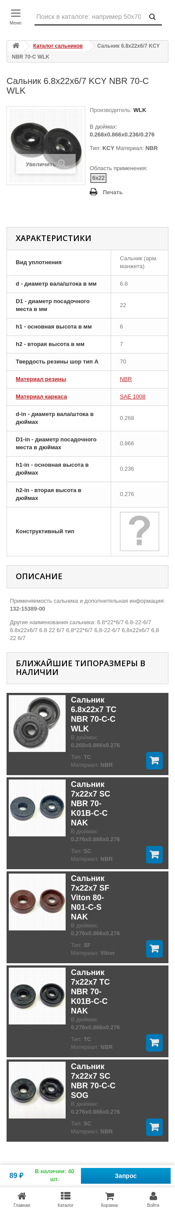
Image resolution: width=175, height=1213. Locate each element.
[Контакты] (17, 17)
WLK (139, 110)
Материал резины (41, 379)
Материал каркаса (41, 396)
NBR (126, 379)
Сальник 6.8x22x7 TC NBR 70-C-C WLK (93, 714)
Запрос (126, 1175)
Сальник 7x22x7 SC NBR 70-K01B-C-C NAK (90, 803)
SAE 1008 (133, 396)
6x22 (98, 178)
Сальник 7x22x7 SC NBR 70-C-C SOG (93, 1081)
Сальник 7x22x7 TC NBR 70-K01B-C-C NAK (90, 991)
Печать (112, 192)
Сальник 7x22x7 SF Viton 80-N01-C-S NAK (90, 897)
